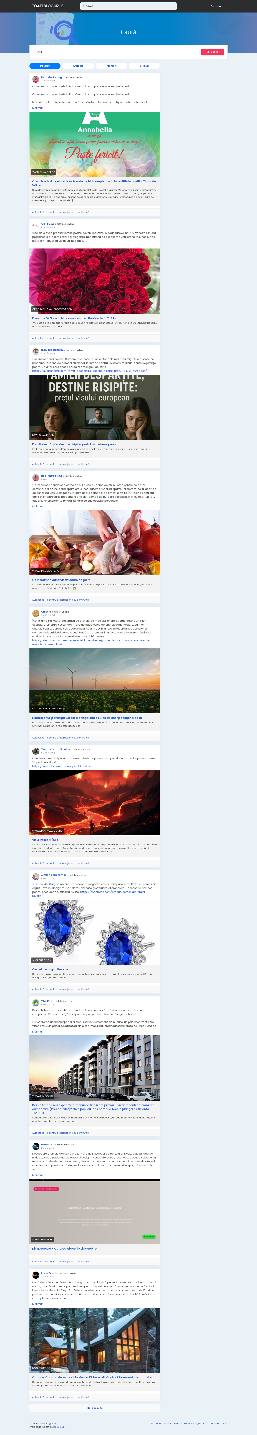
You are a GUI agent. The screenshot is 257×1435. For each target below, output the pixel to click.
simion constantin (53, 875)
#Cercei (37, 884)
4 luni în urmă (48, 80)
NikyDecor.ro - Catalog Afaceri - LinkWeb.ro (64, 1249)
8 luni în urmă (48, 227)
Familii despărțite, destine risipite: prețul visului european (74, 444)
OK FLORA (47, 224)
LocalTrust (48, 1273)
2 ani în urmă (47, 1147)
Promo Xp (47, 1144)
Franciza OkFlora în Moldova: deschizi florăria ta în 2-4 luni (75, 318)
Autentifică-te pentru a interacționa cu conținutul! (60, 212)
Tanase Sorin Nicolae (55, 749)
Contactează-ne (218, 1423)
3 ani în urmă (47, 1276)
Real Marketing (51, 77)
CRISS (45, 611)
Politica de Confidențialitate (190, 1423)
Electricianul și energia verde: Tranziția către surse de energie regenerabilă (87, 718)
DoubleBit (58, 1427)
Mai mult (38, 108)
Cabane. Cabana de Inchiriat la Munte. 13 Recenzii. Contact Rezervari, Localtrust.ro (92, 1377)
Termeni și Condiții (161, 1423)
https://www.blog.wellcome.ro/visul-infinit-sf (61, 766)
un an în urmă (48, 479)
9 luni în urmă (48, 353)
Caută (212, 51)
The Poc (46, 1001)
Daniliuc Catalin (52, 350)
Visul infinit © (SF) (45, 840)
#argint (54, 884)
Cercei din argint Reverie (50, 969)
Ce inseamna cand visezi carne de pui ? (61, 580)
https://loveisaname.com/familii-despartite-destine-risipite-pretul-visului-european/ (89, 371)
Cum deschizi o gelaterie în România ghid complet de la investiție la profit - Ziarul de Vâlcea (94, 183)
